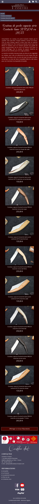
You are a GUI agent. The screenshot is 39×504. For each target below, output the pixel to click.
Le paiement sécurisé (9, 475)
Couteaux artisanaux (6, 16)
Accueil (2, 13)
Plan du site (6, 477)
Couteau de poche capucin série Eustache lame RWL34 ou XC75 (16, 20)
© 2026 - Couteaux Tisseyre (19, 503)
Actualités (5, 471)
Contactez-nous (7, 479)
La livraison (6, 473)
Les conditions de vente (19, 498)
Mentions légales (25, 500)
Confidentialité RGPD (14, 500)
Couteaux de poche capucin (7, 18)
